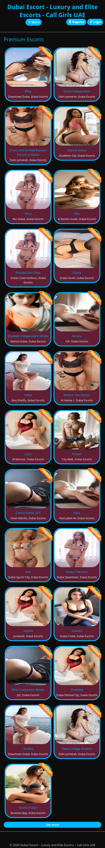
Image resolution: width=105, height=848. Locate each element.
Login (95, 22)
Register (76, 22)
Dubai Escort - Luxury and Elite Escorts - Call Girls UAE (52, 11)
